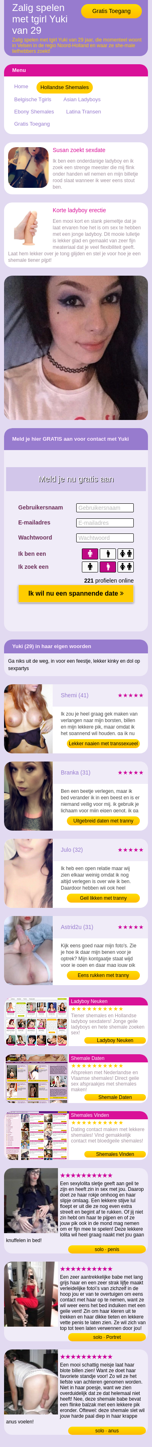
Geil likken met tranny (103, 898)
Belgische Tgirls (32, 99)
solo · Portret (107, 1337)
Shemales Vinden (115, 1154)
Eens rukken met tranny (103, 975)
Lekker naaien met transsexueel (103, 743)
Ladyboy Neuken (115, 1040)
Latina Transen (83, 112)
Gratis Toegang (111, 11)
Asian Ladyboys (82, 99)
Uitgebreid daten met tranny (103, 821)
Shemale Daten (115, 1097)
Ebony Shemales (34, 112)
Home (21, 86)
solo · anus (107, 1431)
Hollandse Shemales (65, 87)
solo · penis (107, 1249)
